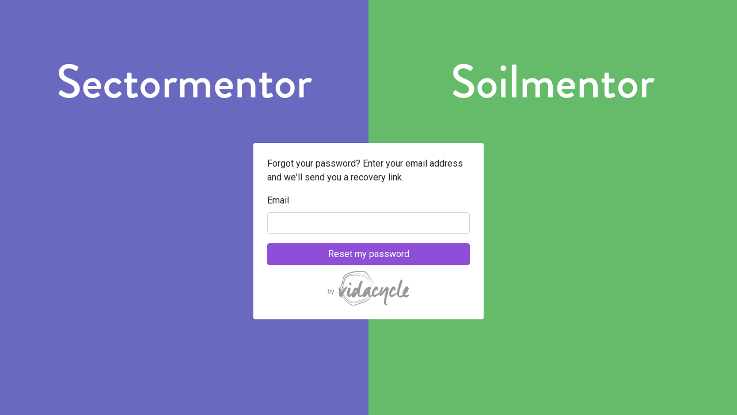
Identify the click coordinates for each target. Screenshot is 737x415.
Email (278, 200)
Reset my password (368, 253)
